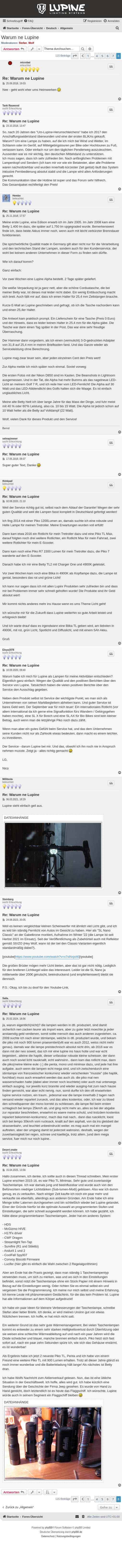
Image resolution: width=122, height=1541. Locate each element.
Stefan (23, 42)
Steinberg (7, 899)
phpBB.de (77, 1532)
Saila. (5, 998)
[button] (74, 56)
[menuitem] (28, 21)
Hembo (16, 195)
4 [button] (97, 56)
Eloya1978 (8, 650)
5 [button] (102, 56)
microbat (25, 62)
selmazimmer (10, 438)
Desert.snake (9, 1149)
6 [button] (108, 56)
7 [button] (113, 56)
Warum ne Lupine (20, 37)
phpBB (48, 1527)
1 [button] (88, 56)
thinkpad (7, 481)
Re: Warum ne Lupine (23, 78)
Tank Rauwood (10, 105)
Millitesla (7, 779)
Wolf (31, 42)
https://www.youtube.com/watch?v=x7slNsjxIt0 (47, 956)
